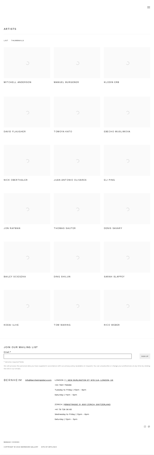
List (6, 40)
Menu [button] (148, 7)
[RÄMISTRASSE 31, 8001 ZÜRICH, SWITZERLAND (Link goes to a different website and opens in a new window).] (87, 404)
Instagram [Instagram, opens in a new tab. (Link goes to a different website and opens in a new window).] (145, 426)
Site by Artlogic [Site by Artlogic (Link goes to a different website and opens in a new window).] (49, 447)
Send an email (149, 426)
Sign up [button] (144, 356)
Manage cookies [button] (12, 442)
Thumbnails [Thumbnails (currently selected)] (17, 40)
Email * (7, 352)
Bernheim (77, 7)
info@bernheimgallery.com (38, 380)
